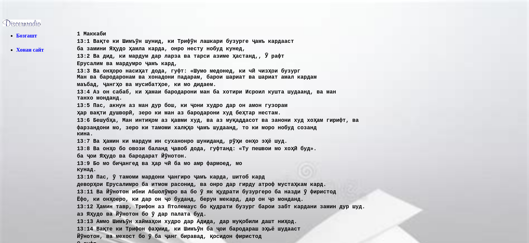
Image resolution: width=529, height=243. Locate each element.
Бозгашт (26, 35)
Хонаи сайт (30, 50)
